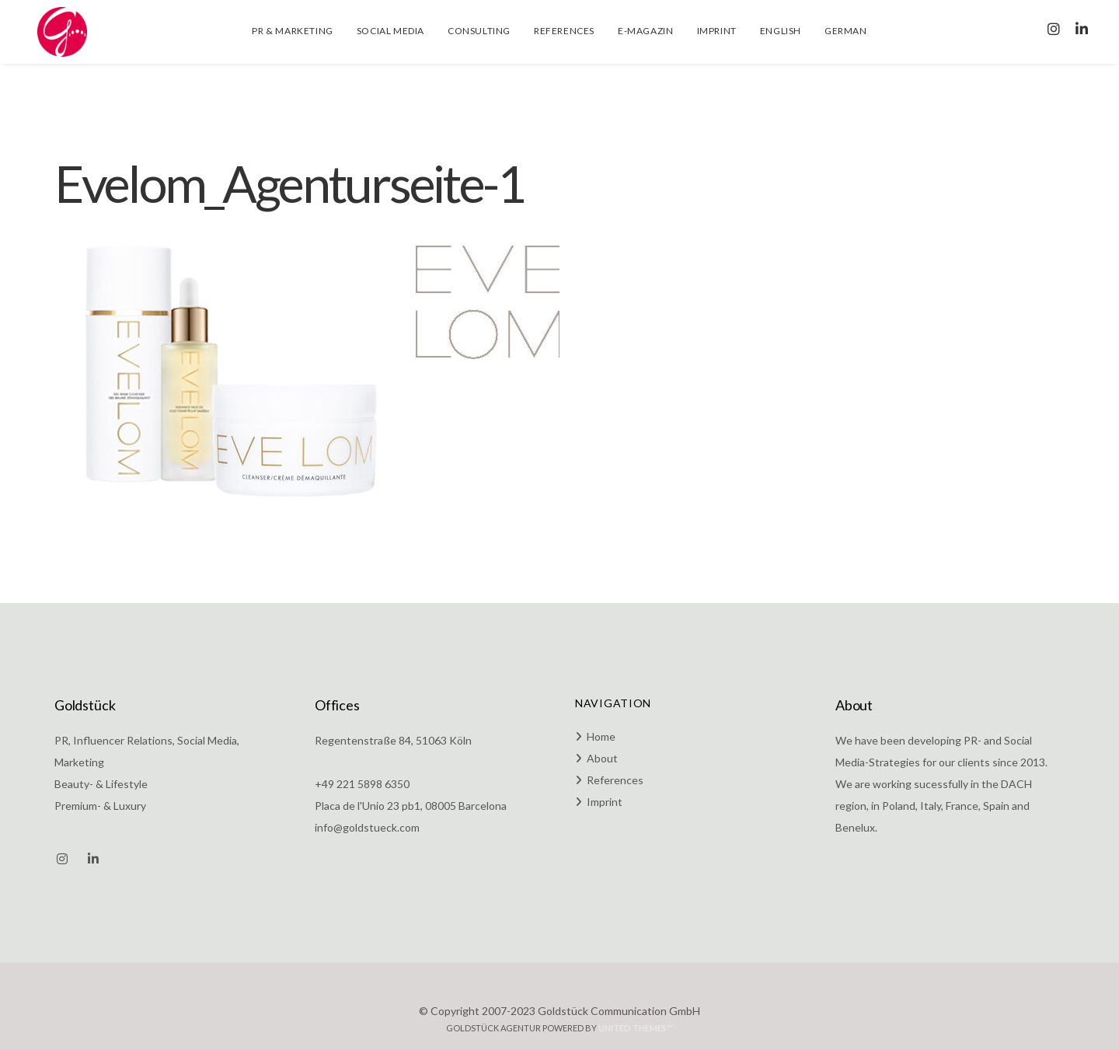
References (615, 780)
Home (601, 736)
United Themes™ (635, 1028)
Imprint (604, 801)
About (602, 758)
